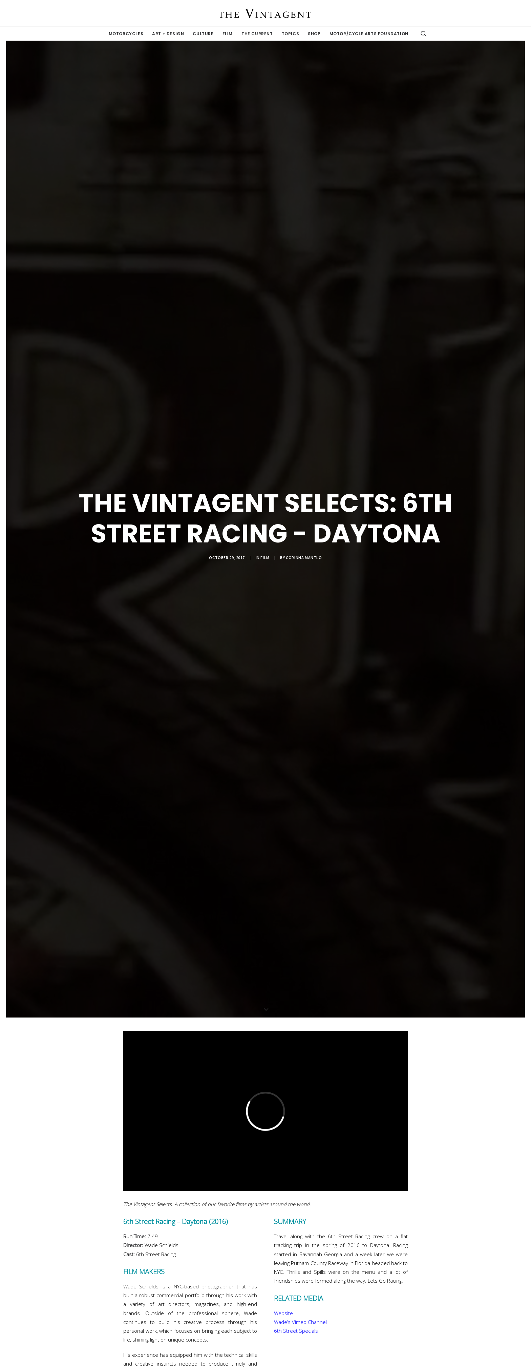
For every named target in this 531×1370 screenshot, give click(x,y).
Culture (203, 34)
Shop (314, 34)
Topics (290, 34)
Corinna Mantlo (304, 557)
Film (227, 34)
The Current (257, 34)
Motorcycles (126, 34)
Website (283, 1313)
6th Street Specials (296, 1330)
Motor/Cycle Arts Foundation (369, 34)
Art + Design (168, 34)
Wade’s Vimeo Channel (300, 1322)
